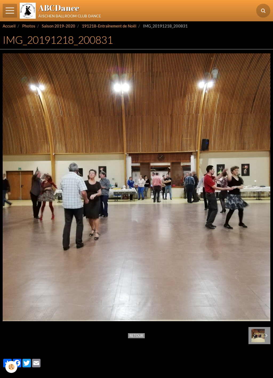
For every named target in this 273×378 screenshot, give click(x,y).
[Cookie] (11, 367)
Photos (28, 25)
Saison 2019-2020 (58, 25)
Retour (136, 335)
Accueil (9, 25)
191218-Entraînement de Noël (109, 25)
